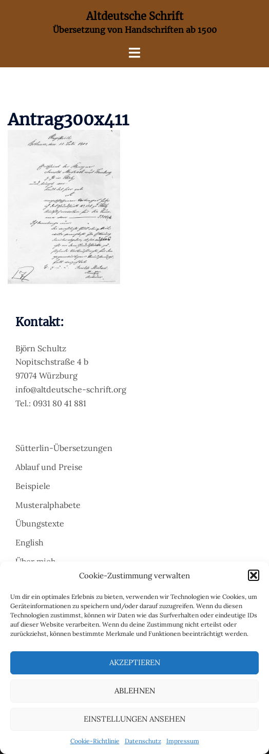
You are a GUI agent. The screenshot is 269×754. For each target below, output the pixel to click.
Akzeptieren (134, 662)
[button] (253, 575)
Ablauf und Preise (49, 467)
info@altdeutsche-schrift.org (70, 389)
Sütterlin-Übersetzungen (63, 448)
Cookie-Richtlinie (95, 741)
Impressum (182, 741)
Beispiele (32, 486)
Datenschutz (143, 741)
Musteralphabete (48, 505)
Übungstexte (39, 523)
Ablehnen (134, 690)
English (29, 542)
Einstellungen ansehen (134, 719)
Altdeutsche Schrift (134, 16)
